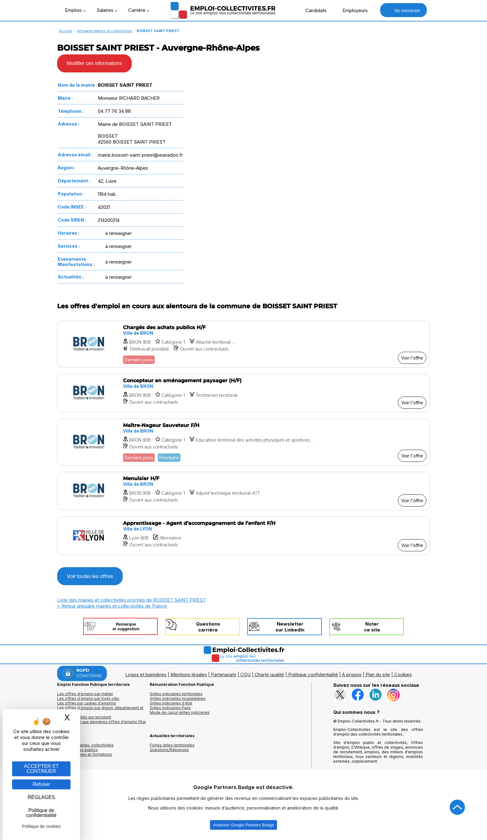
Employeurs (352, 10)
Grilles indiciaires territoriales (176, 693)
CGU (245, 674)
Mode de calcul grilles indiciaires (180, 712)
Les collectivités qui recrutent (84, 717)
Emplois (75, 10)
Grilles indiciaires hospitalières (178, 698)
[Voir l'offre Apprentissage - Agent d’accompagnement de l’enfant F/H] (243, 536)
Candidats (313, 10)
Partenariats (223, 674)
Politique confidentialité (313, 674)
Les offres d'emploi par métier (85, 693)
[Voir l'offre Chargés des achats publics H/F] (243, 344)
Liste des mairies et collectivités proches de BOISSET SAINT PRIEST (131, 600)
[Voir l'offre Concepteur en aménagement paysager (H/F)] (243, 393)
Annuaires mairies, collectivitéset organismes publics (85, 747)
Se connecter (403, 10)
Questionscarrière (208, 627)
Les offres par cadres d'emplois (86, 703)
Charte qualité (269, 674)
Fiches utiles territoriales (172, 745)
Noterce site (372, 627)
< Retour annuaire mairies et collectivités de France (112, 606)
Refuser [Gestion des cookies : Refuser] (41, 784)
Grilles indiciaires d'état (171, 703)
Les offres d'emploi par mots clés (88, 698)
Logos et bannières (145, 674)
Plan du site (378, 674)
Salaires (107, 10)
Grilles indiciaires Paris (170, 707)
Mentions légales (189, 674)
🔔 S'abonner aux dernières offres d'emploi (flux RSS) (101, 724)
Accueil (65, 31)
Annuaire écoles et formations (84, 754)
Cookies (403, 674)
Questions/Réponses (169, 749)
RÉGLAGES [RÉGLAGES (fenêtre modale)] (41, 797)
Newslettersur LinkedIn (289, 627)
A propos (352, 674)
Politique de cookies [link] (41, 826)
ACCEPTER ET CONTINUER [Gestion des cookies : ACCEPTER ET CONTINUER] (41, 769)
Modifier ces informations (94, 63)
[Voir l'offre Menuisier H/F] (243, 491)
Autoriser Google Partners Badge (243, 825)
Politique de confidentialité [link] (41, 813)
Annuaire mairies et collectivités (104, 31)
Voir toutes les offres (90, 576)
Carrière (139, 10)
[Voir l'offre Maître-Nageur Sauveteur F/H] (243, 442)
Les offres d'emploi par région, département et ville (100, 710)
